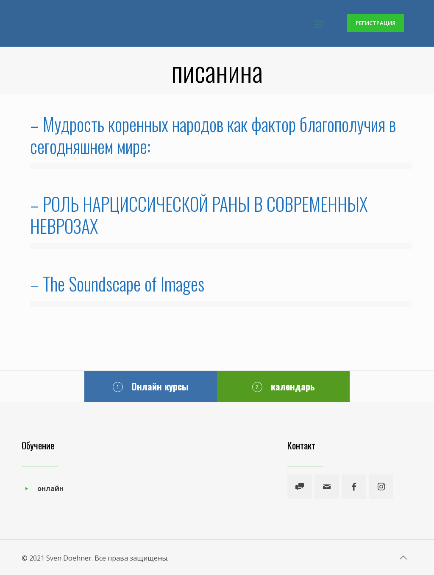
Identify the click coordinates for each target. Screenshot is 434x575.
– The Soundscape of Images (117, 283)
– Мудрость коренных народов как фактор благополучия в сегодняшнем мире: (213, 135)
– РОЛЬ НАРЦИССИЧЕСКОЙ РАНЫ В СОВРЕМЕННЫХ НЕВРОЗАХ (198, 215)
